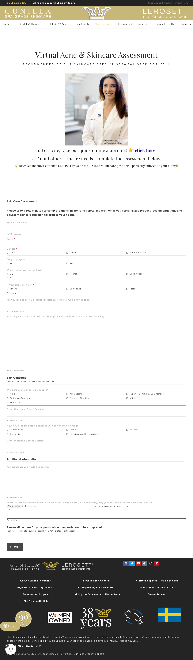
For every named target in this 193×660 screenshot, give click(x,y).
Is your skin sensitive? (20, 285)
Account (161, 24)
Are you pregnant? (18, 259)
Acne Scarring (77, 394)
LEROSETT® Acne (59, 24)
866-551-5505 (170, 580)
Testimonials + (125, 24)
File (8, 510)
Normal (73, 274)
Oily (12, 278)
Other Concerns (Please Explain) (25, 409)
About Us (144, 24)
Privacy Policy (33, 645)
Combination (136, 274)
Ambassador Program (36, 594)
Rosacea (134, 430)
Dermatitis (15, 434)
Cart (173, 24)
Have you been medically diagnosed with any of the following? (42, 426)
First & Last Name (18, 222)
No (71, 263)
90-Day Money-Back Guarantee (96, 587)
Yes (12, 263)
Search (186, 24)
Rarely (133, 289)
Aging (132, 398)
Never (13, 293)
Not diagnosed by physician (84, 434)
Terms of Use (15, 645)
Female (73, 253)
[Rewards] (10, 625)
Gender (12, 249)
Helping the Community (87, 594)
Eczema (73, 430)
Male (12, 253)
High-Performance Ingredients (35, 587)
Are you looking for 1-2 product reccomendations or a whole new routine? (49, 300)
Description (12, 520)
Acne (12, 394)
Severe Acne (16, 430)
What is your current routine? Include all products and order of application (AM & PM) (56, 316)
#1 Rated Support (146, 580)
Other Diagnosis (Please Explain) (25, 441)
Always (13, 289)
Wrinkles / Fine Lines (80, 398)
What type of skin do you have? (26, 270)
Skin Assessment (103, 24)
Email (11, 239)
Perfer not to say (138, 253)
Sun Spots (15, 402)
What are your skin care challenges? (27, 390)
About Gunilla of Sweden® (35, 580)
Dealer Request (157, 594)
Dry (11, 274)
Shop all (7, 24)
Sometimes (75, 289)
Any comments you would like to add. (28, 467)
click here (145, 150)
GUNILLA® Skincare (31, 24)
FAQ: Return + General (96, 580)
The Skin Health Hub (35, 601)
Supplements (82, 24)
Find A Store (112, 594)
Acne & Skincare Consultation (157, 587)
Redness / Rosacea (20, 398)
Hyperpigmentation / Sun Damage (147, 394)
